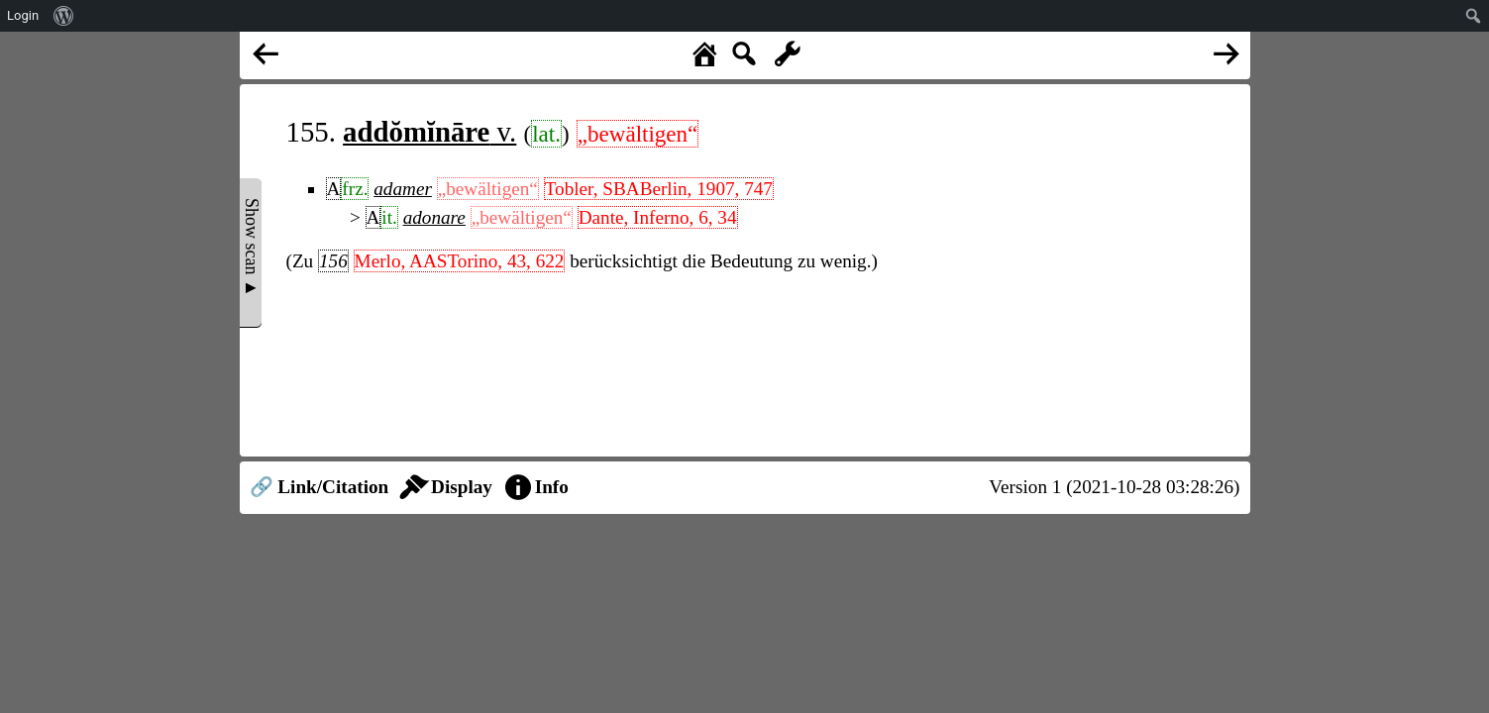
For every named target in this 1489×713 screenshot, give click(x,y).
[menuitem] (64, 16)
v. (429, 132)
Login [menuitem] (23, 15)
